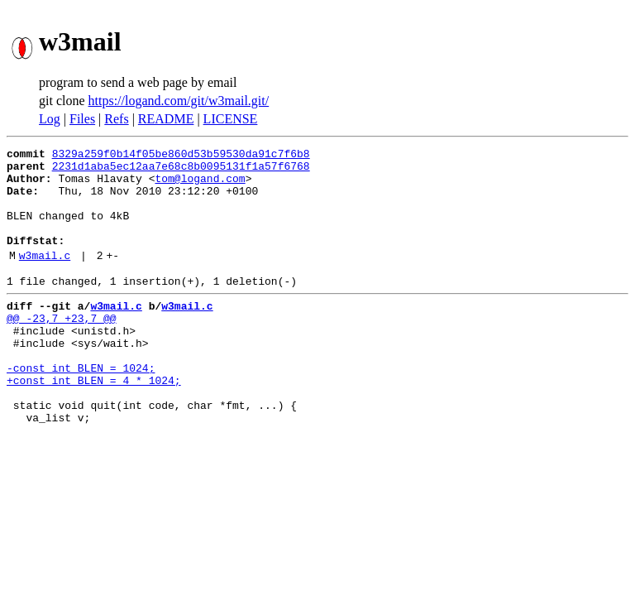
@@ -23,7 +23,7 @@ (62, 347)
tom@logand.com (200, 185)
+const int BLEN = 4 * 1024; (94, 422)
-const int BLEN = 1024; (81, 407)
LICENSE (230, 119)
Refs (116, 119)
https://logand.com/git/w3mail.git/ (179, 101)
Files (82, 119)
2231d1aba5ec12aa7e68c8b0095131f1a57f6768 (181, 170)
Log (49, 119)
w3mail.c (44, 277)
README (166, 119)
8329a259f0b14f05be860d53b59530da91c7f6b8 (181, 155)
